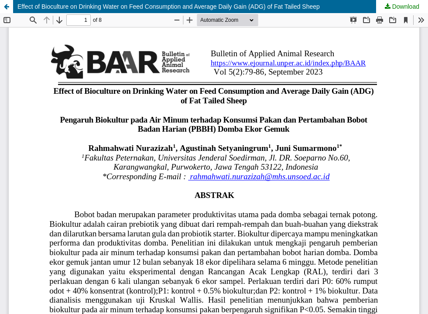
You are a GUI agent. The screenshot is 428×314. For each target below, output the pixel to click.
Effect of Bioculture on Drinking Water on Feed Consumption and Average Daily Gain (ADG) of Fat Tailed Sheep (168, 6)
